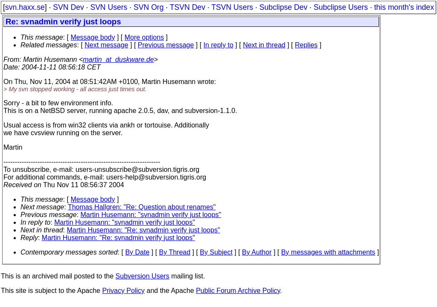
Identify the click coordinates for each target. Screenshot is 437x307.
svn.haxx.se (25, 7)
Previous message (166, 45)
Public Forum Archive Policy (238, 290)
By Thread (175, 252)
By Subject (216, 252)
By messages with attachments (328, 252)
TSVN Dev (187, 7)
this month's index (404, 7)
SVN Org (148, 7)
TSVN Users (232, 7)
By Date (137, 252)
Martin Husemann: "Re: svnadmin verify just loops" (143, 230)
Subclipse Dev (283, 7)
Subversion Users (142, 276)
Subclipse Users (341, 7)
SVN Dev (68, 7)
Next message (106, 45)
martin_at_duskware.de (118, 59)
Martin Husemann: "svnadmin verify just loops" (151, 214)
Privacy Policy (123, 290)
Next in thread (264, 45)
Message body (92, 37)
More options (144, 37)
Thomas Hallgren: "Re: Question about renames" (142, 207)
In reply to (218, 45)
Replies (306, 45)
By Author (256, 252)
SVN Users (108, 7)
